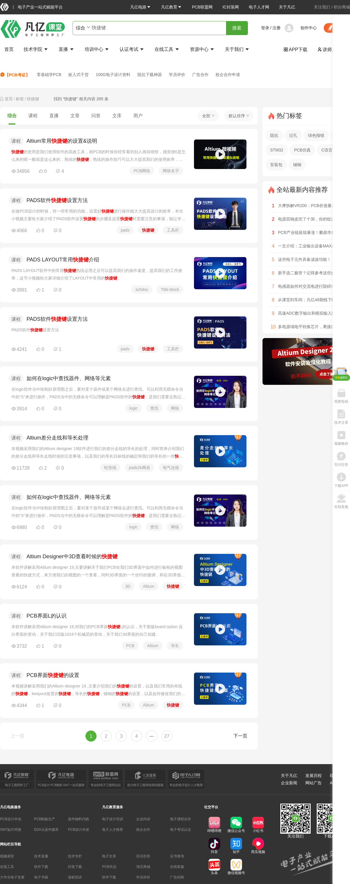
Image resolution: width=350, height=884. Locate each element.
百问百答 (143, 856)
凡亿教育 (171, 7)
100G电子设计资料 (113, 74)
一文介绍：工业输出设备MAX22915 (310, 246)
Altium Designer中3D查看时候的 (72, 556)
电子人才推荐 (112, 830)
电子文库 (109, 856)
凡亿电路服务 (10, 807)
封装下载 (75, 867)
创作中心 (308, 27)
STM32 (276, 150)
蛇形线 (110, 467)
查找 (154, 408)
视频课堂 (7, 856)
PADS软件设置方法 (57, 200)
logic (133, 408)
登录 (265, 27)
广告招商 (177, 877)
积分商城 (342, 7)
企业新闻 (289, 782)
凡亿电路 (140, 7)
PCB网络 (142, 170)
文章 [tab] (75, 115)
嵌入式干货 (78, 74)
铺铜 (297, 164)
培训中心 (97, 49)
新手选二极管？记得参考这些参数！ (310, 272)
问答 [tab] (96, 115)
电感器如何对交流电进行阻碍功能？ (310, 286)
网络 (175, 408)
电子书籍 (41, 877)
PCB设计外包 (10, 819)
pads (125, 230)
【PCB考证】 (15, 74)
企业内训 (143, 819)
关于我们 (237, 49)
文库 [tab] (117, 115)
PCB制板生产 (44, 819)
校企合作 (143, 830)
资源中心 (202, 49)
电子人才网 (259, 7)
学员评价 (177, 74)
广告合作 (200, 74)
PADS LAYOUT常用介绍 (63, 260)
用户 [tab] (138, 115)
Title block (170, 289)
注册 (276, 27)
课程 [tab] (33, 115)
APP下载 (295, 49)
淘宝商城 (143, 867)
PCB (130, 645)
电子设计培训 (112, 819)
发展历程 (313, 775)
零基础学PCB (49, 74)
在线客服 (177, 867)
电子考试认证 (180, 830)
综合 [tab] (12, 115)
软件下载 (41, 867)
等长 (175, 645)
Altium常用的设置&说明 (62, 141)
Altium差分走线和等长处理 (57, 438)
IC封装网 (231, 7)
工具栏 (173, 230)
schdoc (141, 289)
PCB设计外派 (78, 830)
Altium (148, 586)
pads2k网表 (139, 467)
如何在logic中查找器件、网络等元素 (69, 378)
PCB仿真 (302, 150)
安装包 (276, 164)
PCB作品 (109, 867)
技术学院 (36, 49)
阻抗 (274, 135)
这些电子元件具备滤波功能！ (304, 259)
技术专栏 (75, 856)
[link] (9, 99)
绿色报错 (316, 135)
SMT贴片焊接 (10, 830)
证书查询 (177, 856)
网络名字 (171, 170)
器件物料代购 (78, 819)
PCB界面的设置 (53, 675)
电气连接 (171, 467)
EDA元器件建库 (46, 830)
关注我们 (322, 7)
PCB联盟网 (202, 7)
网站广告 (313, 782)
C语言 (326, 150)
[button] (140, 7)
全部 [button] (208, 115)
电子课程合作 (180, 819)
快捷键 (33, 99)
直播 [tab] (54, 115)
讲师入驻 (329, 49)
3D (127, 586)
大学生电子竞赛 (12, 877)
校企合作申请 (228, 74)
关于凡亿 (287, 7)
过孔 (293, 135)
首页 (9, 49)
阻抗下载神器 (149, 74)
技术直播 (41, 856)
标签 (20, 99)
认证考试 (132, 49)
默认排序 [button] (239, 115)
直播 (66, 49)
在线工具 (167, 49)
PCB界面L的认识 (46, 616)
